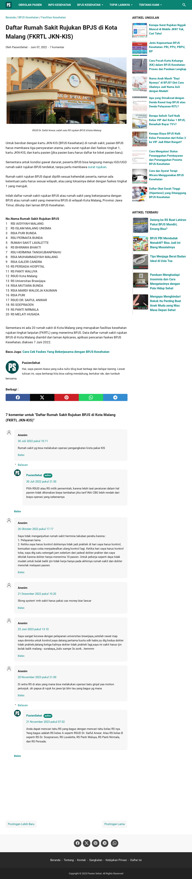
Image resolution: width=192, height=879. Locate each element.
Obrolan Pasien (30, 5)
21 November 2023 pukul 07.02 (45, 721)
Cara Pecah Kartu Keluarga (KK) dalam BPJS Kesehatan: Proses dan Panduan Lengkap (167, 65)
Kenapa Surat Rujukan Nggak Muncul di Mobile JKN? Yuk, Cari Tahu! (167, 29)
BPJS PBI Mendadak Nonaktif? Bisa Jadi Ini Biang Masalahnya (165, 242)
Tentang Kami (149, 5)
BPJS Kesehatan (88, 5)
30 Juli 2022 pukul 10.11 (33, 441)
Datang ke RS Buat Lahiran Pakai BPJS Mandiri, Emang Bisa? (168, 224)
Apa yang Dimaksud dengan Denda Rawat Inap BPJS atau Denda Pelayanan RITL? (167, 102)
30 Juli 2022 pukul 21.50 (41, 481)
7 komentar (57, 47)
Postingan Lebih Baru (21, 824)
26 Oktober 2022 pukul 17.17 (35, 529)
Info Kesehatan (59, 5)
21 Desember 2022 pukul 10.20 (37, 593)
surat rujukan (97, 167)
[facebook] (18, 397)
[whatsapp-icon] (114, 843)
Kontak (81, 860)
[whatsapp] (91, 397)
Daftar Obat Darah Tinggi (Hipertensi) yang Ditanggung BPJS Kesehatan (167, 193)
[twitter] (42, 397)
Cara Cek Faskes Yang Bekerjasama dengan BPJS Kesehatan (66, 352)
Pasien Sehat (95, 873)
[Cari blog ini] (184, 5)
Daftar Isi (136, 860)
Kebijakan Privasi (116, 860)
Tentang (69, 860)
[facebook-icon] (77, 843)
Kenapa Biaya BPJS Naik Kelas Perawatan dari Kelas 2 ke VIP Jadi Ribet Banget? (167, 138)
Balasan (23, 465)
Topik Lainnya (120, 5)
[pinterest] (66, 397)
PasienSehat (34, 475)
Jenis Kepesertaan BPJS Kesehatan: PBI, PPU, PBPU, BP (167, 47)
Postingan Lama (114, 824)
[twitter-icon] (86, 843)
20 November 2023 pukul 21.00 (37, 677)
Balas (21, 454)
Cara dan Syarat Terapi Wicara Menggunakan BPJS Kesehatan (166, 175)
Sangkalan (95, 860)
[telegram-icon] (104, 843)
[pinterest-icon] (95, 843)
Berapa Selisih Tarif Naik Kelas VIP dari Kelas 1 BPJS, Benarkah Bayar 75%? (167, 120)
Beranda (55, 860)
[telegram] (115, 397)
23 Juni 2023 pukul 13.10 (33, 629)
